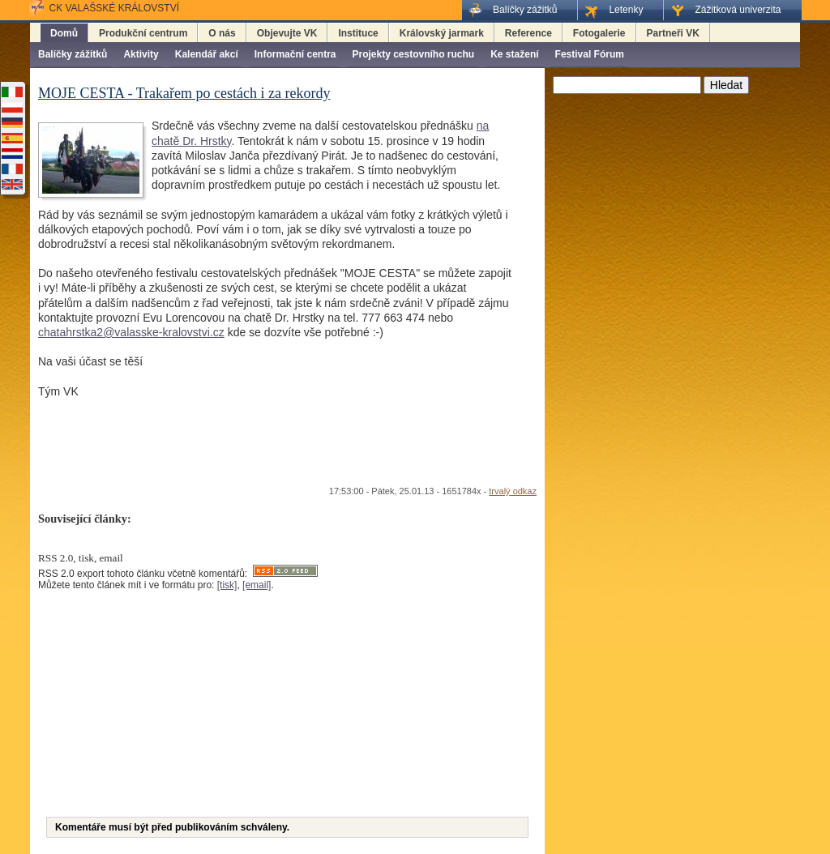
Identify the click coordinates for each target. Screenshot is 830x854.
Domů (64, 33)
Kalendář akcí (206, 54)
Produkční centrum (143, 33)
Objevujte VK (287, 33)
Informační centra (295, 54)
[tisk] (227, 585)
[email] (256, 585)
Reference (528, 33)
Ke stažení (514, 54)
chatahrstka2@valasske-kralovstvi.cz (131, 332)
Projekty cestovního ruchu (413, 54)
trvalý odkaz (513, 491)
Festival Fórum (589, 54)
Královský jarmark (442, 33)
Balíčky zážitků (72, 54)
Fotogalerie (599, 33)
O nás (221, 33)
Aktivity (140, 54)
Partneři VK (673, 33)
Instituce (358, 33)
